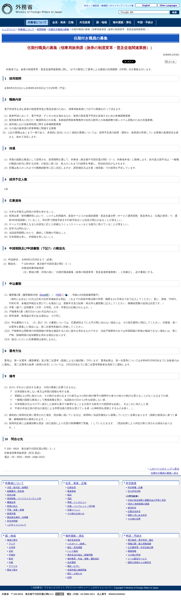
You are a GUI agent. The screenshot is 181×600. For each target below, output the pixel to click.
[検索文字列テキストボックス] (144, 12)
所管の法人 (12, 506)
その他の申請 (134, 555)
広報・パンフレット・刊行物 (81, 506)
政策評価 (11, 513)
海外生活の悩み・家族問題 (80, 555)
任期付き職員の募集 (58, 29)
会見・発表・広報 (76, 483)
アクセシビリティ (53, 587)
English (146, 5)
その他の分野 (134, 519)
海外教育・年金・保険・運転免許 (83, 559)
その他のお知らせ (75, 513)
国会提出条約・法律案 (17, 517)
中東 (11, 562)
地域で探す (12, 540)
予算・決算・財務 (15, 510)
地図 (61, 594)
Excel (43, 294)
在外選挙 (71, 562)
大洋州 (12, 547)
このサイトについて (16, 525)
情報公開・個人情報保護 (139, 544)
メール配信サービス (137, 559)
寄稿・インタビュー (76, 502)
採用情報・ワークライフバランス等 (24, 499)
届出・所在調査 (74, 547)
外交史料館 (12, 521)
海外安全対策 (73, 540)
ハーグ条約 (72, 551)
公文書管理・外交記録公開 (140, 547)
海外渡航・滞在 (74, 535)
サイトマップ (116, 5)
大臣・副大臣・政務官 (17, 487)
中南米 (12, 555)
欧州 (11, 559)
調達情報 (132, 551)
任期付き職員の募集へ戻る (164, 473)
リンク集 (129, 5)
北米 (11, 551)
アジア (12, 544)
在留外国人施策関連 (76, 570)
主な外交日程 (134, 491)
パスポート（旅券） (76, 544)
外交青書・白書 (135, 487)
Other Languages (168, 5)
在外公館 (11, 495)
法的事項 (37, 587)
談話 (69, 495)
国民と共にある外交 (137, 515)
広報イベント (73, 510)
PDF (58, 294)
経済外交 (132, 508)
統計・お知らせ (74, 573)
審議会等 (11, 502)
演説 (69, 499)
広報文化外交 (134, 511)
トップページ (9, 29)
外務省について (26, 29)
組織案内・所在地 (15, 491)
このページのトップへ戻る (164, 469)
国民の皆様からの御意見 (139, 562)
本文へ (87, 5)
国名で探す (12, 570)
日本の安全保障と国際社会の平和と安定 (147, 500)
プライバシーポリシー (76, 587)
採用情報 (41, 29)
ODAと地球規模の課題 (138, 504)
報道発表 (71, 491)
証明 (69, 577)
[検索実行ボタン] (174, 12)
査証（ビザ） (73, 566)
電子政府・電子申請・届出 (140, 540)
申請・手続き (134, 535)
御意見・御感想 (100, 5)
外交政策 (131, 483)
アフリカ (13, 566)
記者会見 (71, 487)
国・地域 (10, 535)
